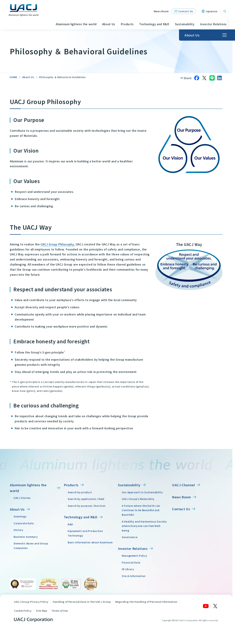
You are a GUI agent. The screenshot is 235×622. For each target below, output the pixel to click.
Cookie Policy (22, 610)
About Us (28, 77)
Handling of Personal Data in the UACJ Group (82, 601)
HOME (13, 77)
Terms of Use (59, 610)
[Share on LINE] (212, 78)
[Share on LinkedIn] (220, 78)
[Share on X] (204, 78)
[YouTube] (206, 606)
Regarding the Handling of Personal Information (146, 601)
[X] (215, 606)
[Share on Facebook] (196, 78)
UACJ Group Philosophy (57, 244)
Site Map (41, 610)
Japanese (212, 11)
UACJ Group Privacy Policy (31, 601)
